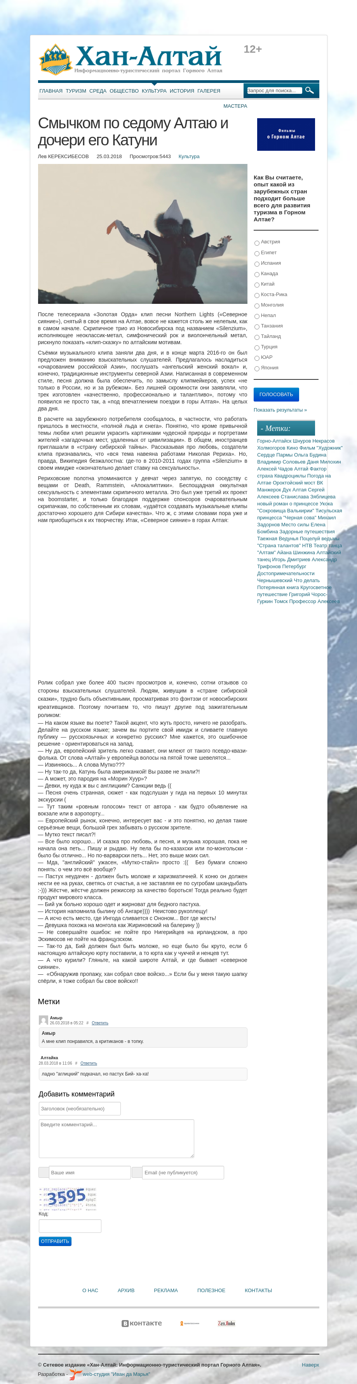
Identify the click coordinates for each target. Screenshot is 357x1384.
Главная (51, 91)
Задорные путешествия (306, 531)
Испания (267, 263)
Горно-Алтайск (275, 441)
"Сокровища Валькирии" (286, 511)
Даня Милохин (324, 462)
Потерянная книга (278, 587)
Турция (265, 347)
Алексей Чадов (275, 469)
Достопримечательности (286, 573)
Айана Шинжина (297, 552)
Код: (44, 1214)
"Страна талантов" (279, 545)
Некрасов (323, 441)
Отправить (55, 1241)
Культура (154, 91)
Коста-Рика (270, 294)
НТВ (308, 545)
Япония (266, 368)
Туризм (76, 91)
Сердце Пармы (275, 455)
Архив (126, 1290)
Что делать (307, 580)
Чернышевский (275, 580)
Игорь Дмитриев (292, 559)
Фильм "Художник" (321, 448)
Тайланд (267, 336)
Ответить (100, 1023)
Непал (265, 315)
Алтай (302, 469)
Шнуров (302, 441)
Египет (265, 253)
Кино (293, 448)
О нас (90, 1290)
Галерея (208, 91)
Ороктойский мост (295, 483)
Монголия (269, 305)
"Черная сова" (300, 518)
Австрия (267, 242)
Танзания (268, 326)
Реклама (166, 1290)
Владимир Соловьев (282, 462)
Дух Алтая (295, 490)
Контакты (258, 1290)
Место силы (296, 524)
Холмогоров (272, 448)
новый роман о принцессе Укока (295, 504)
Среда (97, 91)
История (182, 91)
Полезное (211, 1290)
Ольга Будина (310, 455)
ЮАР (263, 357)
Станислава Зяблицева (308, 497)
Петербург (294, 566)
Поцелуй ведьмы (320, 538)
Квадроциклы (290, 476)
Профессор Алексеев (314, 601)
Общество (124, 91)
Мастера (235, 106)
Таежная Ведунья (278, 538)
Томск (281, 601)
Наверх (310, 1365)
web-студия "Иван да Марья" (109, 1374)
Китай (264, 284)
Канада (266, 274)
